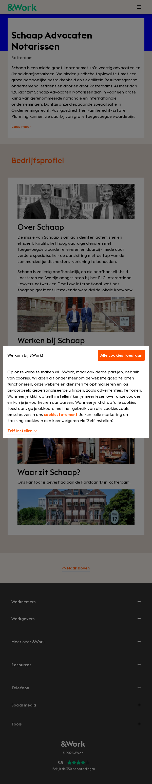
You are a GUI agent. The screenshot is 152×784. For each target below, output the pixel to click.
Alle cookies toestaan (121, 355)
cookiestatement (61, 415)
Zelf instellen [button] (22, 431)
